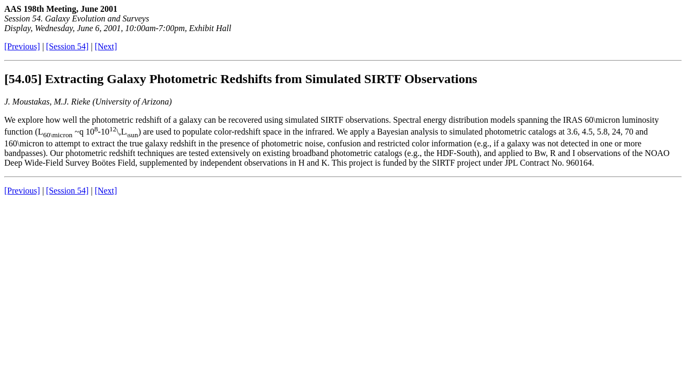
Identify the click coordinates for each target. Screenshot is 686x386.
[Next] (106, 46)
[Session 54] (67, 46)
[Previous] (22, 46)
